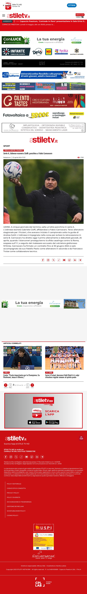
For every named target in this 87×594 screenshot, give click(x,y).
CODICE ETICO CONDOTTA (16, 488)
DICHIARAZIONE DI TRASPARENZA (19, 502)
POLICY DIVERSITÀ (13, 497)
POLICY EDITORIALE (14, 484)
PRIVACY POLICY (13, 493)
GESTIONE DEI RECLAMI (15, 506)
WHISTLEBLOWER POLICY (16, 511)
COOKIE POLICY (12, 515)
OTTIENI (71, 5)
